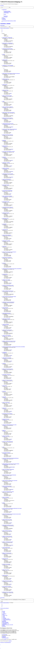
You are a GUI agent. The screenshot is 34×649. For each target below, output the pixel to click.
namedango (5, 447)
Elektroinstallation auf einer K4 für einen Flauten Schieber (11, 463)
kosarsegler (11, 126)
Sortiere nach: (13, 599)
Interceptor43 (6, 49)
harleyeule (4, 163)
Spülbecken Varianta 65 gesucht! (7, 536)
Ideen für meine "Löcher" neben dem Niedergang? (10, 129)
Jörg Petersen (6, 414)
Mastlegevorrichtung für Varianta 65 (8, 134)
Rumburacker (6, 66)
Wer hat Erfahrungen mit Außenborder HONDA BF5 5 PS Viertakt (12, 508)
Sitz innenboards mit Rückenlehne (7, 190)
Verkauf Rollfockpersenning (7, 313)
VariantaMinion (6, 347)
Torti (4, 470)
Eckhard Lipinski (5, 464)
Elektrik (4, 502)
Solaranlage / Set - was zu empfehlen (8, 65)
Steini (4, 503)
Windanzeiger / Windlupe (6, 162)
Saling (3, 101)
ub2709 (11, 355)
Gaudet (4, 336)
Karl (10, 266)
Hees (10, 455)
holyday (5, 364)
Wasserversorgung (5, 575)
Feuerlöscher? (5, 246)
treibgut (5, 107)
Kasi (10, 121)
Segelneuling (11, 294)
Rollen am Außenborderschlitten (7, 95)
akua (4, 442)
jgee (4, 252)
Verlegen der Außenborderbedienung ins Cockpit (9, 424)
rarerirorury (5, 375)
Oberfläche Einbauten (6, 168)
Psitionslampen (5, 385)
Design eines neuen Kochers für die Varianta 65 (9, 251)
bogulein (5, 152)
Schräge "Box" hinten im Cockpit (7, 380)
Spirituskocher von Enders (6, 240)
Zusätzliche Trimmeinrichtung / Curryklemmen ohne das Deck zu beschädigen (14, 346)
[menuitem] (7, 11)
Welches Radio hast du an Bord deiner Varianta (9, 296)
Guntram (5, 302)
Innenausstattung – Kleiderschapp (7, 37)
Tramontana (11, 489)
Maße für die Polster (5, 90)
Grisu (10, 82)
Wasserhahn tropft (5, 229)
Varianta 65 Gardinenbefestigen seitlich (8, 491)
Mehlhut (11, 57)
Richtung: (22, 599)
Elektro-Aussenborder (6, 497)
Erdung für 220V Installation (7, 335)
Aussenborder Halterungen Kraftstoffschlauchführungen (11, 458)
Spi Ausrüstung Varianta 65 (6, 452)
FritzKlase (5, 263)
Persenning (4, 391)
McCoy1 (4, 230)
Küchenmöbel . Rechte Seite (7, 374)
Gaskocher (4, 363)
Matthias (4, 180)
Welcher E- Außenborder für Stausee (8, 541)
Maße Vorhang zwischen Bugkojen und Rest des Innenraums (11, 73)
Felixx (5, 308)
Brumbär (4, 96)
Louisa (5, 408)
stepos (10, 416)
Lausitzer (5, 185)
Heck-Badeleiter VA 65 (6, 201)
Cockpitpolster (5, 352)
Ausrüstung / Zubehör (5, 23)
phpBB (5, 639)
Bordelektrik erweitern (6, 419)
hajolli (5, 425)
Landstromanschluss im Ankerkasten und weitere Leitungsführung (12, 268)
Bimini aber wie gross (6, 569)
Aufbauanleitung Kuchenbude (7, 357)
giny (4, 492)
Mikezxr (4, 553)
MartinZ (5, 241)
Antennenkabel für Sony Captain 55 (8, 207)
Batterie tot (4, 430)
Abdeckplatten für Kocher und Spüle (8, 173)
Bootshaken (4, 140)
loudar (10, 104)
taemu (4, 403)
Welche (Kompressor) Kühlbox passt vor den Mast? (10, 480)
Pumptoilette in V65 (5, 218)
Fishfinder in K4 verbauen (6, 279)
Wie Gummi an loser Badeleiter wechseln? (9, 151)
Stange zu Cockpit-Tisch (6, 402)
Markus (5, 369)
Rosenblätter (11, 316)
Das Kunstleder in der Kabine (7, 586)
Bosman (4, 325)
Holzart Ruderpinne (5, 307)
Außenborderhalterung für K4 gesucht (8, 123)
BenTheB (11, 528)
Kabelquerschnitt (5, 59)
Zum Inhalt (2, 5)
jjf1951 (11, 277)
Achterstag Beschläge (6, 324)
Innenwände (4, 396)
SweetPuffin (5, 219)
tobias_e (11, 383)
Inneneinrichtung (5, 274)
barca (4, 548)
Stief (10, 288)
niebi (4, 191)
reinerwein (5, 269)
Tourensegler (11, 338)
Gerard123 (11, 160)
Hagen (5, 559)
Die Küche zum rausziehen (6, 564)
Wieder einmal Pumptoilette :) (7, 179)
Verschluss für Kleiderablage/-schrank (8, 285)
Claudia (5, 118)
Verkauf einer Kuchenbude (6, 318)
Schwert (4, 54)
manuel (5, 146)
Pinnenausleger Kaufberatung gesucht (8, 525)
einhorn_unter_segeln (7, 124)
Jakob (4, 135)
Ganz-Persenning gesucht (6, 547)
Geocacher (4, 38)
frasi (10, 132)
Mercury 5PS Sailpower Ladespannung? (8, 469)
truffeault (11, 210)
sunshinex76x (5, 74)
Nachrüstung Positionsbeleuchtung (7, 48)
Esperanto (4, 330)
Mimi (10, 578)
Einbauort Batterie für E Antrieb (7, 519)
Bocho (5, 397)
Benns (10, 93)
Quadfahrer (5, 85)
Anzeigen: (4, 599)
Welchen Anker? (5, 84)
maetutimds (11, 115)
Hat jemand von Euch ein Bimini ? (7, 413)
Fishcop (11, 405)
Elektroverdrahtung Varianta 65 (7, 530)
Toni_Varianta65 (12, 76)
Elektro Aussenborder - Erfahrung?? (8, 106)
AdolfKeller (5, 174)
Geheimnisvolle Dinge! (6, 212)
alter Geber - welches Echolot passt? (8, 441)
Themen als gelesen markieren (4, 602)
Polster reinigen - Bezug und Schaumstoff (8, 112)
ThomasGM (5, 60)
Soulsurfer (4, 592)
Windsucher (5, 157)
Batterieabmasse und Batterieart (7, 257)
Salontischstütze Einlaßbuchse (7, 235)
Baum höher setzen (5, 558)
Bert (4, 258)
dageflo (11, 522)
